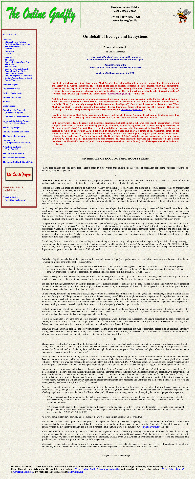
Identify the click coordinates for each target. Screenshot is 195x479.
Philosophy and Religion (15, 42)
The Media (9, 64)
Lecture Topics (9, 106)
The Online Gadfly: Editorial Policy (18, 162)
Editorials (7, 40)
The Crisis (9, 60)
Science (8, 53)
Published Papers (10, 84)
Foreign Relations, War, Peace (18, 62)
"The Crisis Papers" (173, 469)
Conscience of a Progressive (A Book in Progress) (15, 111)
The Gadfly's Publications (14, 158)
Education (9, 51)
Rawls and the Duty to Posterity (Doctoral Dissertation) (16, 122)
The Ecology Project (11, 127)
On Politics (7, 57)
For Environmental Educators (16, 132)
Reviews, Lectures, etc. (13, 93)
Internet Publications (12, 97)
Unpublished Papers (11, 89)
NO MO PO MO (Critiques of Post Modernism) (17, 141)
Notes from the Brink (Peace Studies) (12, 148)
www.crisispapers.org (22, 472)
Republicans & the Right (15, 71)
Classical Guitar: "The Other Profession (14, 198)
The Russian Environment (14, 136)
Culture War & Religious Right (18, 78)
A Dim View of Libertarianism (16, 117)
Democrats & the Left (14, 73)
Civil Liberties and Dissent (16, 69)
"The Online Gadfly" (86, 469)
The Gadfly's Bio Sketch (13, 153)
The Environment (12, 46)
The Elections (11, 67)
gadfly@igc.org (75, 472)
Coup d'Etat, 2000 (12, 80)
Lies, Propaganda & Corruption (18, 76)
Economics (9, 49)
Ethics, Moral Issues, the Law (17, 44)
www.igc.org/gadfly (109, 469)
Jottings (6, 102)
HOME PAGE (10, 34)
